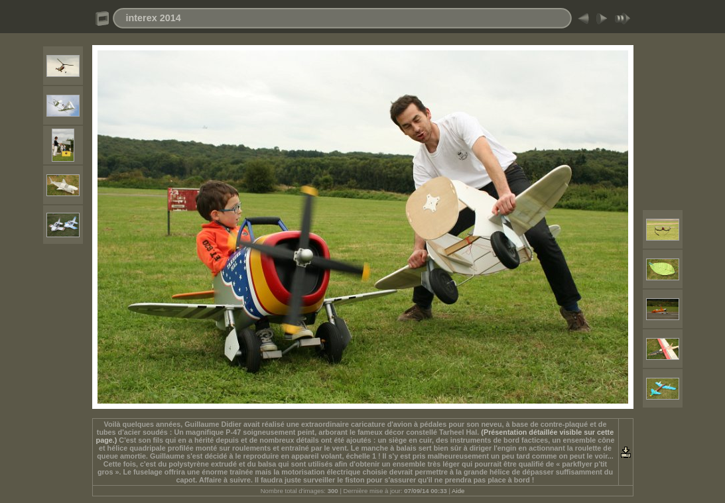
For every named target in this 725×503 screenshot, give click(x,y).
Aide (458, 490)
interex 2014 (153, 18)
